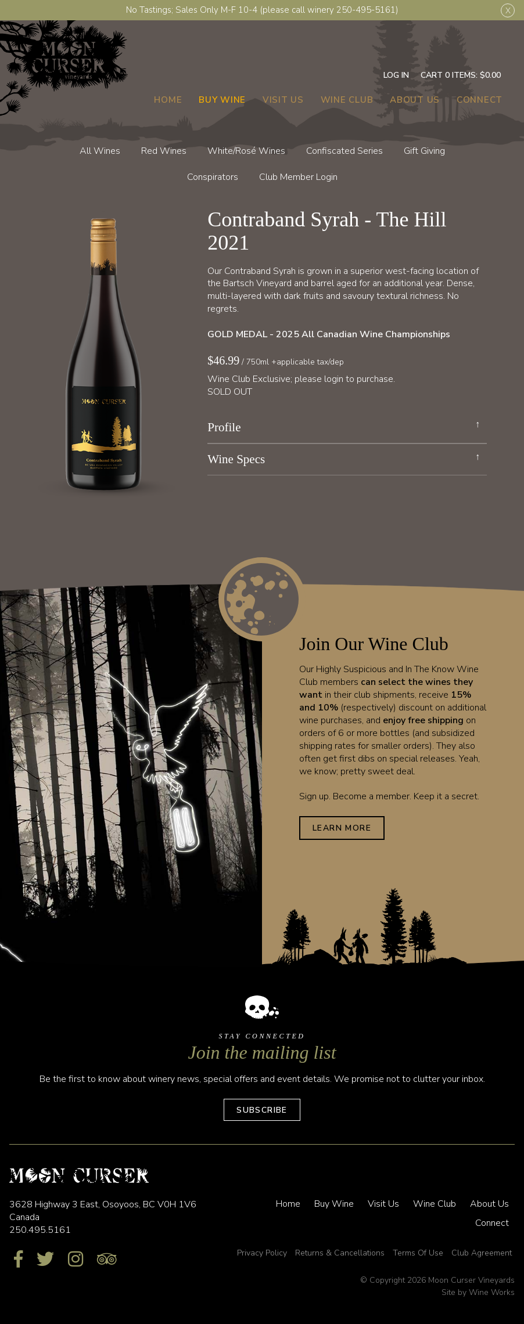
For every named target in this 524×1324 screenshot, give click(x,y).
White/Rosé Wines (246, 151)
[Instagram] (75, 1259)
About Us (415, 100)
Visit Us (283, 100)
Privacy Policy (262, 1252)
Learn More (342, 828)
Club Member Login (298, 177)
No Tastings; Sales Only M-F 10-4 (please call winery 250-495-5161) (262, 10)
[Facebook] (18, 1259)
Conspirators (212, 177)
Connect (480, 100)
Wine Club (347, 100)
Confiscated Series (344, 151)
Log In (396, 75)
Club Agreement (481, 1252)
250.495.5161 (40, 1230)
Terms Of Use (418, 1252)
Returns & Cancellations (340, 1252)
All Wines (100, 151)
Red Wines (163, 151)
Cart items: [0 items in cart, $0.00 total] (461, 75)
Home (168, 100)
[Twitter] (45, 1259)
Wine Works (492, 1292)
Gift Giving (424, 151)
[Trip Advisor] (106, 1259)
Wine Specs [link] (236, 459)
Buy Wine (222, 100)
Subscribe (262, 1110)
